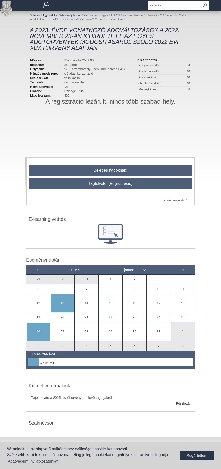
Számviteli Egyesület (42, 15)
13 (62, 303)
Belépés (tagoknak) (110, 170)
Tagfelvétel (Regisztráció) (110, 183)
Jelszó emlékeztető (175, 200)
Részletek (183, 403)
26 (38, 331)
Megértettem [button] (196, 456)
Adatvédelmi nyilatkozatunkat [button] (33, 461)
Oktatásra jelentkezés (72, 15)
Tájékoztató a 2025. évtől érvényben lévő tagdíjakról (71, 398)
